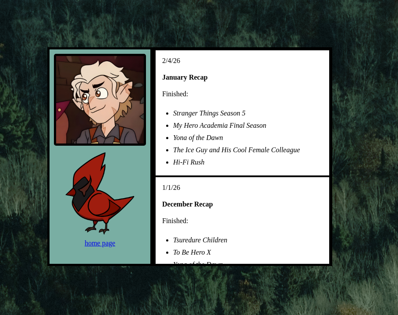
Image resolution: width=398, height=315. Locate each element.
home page (100, 243)
